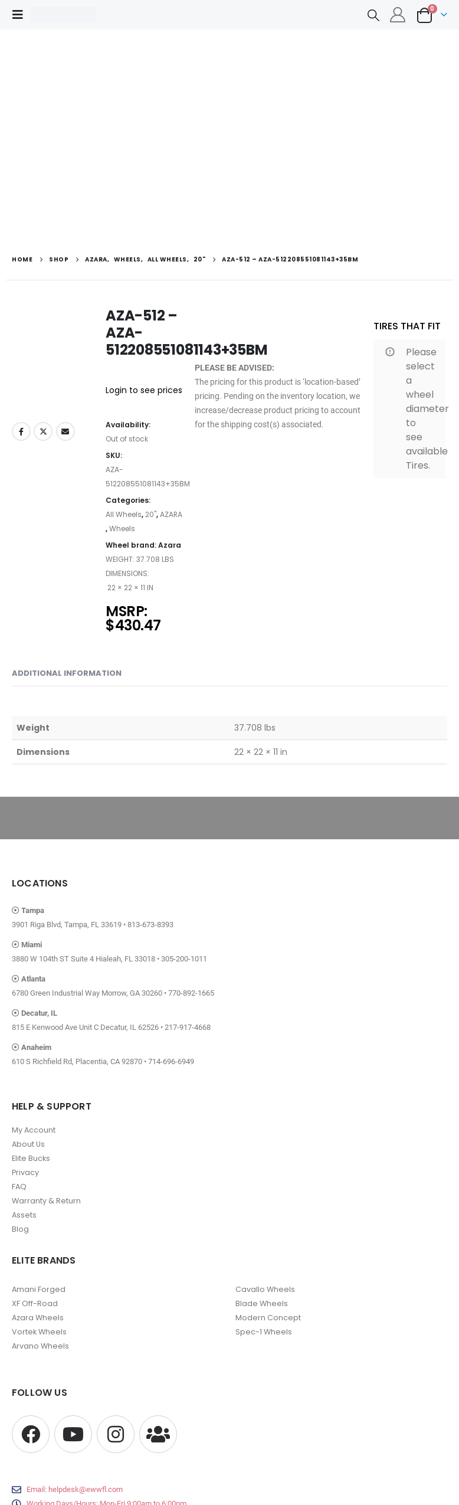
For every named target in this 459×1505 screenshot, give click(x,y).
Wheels (122, 529)
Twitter (43, 431)
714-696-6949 (171, 1061)
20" (150, 514)
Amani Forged (38, 1289)
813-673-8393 (150, 924)
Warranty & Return (46, 1201)
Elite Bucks (31, 1158)
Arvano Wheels (40, 1346)
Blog (20, 1229)
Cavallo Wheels (265, 1289)
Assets (24, 1215)
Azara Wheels (38, 1318)
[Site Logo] (63, 14)
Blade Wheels (261, 1303)
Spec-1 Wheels (263, 1332)
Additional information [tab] (67, 673)
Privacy (25, 1172)
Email (65, 431)
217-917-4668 (188, 1027)
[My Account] (398, 14)
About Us (28, 1144)
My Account (33, 1130)
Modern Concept (268, 1318)
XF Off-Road (35, 1303)
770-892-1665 (191, 993)
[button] (21, 15)
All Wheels (124, 514)
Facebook (21, 431)
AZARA (171, 514)
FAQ (19, 1187)
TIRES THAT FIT (407, 326)
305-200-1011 (184, 958)
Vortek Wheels (39, 1332)
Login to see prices (144, 390)
